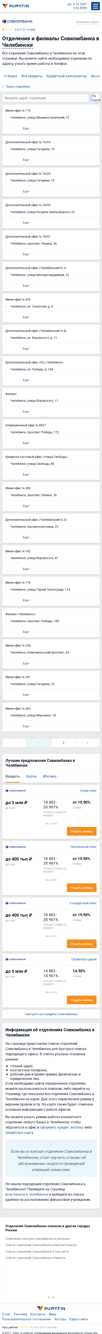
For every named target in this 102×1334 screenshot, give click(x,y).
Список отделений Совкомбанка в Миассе (35, 1258)
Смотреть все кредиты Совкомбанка (51, 1014)
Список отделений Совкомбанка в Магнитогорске (41, 1245)
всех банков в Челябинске (26, 1194)
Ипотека (49, 776)
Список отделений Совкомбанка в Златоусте (37, 1251)
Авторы (60, 1319)
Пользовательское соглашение (26, 1319)
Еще (26, 128)
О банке (10, 76)
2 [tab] (53, 1297)
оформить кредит (54, 1127)
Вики (52, 1314)
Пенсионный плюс (84, 847)
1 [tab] (49, 1297)
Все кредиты (31, 76)
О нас (6, 1314)
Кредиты (12, 776)
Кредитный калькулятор (66, 76)
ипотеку (77, 1127)
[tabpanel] (48, 1243)
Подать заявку (81, 831)
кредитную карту (19, 1132)
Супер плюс (88, 791)
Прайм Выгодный (84, 959)
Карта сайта (78, 1319)
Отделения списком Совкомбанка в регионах (37, 1239)
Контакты (38, 1314)
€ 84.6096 (80, 8)
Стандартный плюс (83, 903)
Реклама (20, 1314)
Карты (31, 776)
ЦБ (69, 4)
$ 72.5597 (80, 4)
